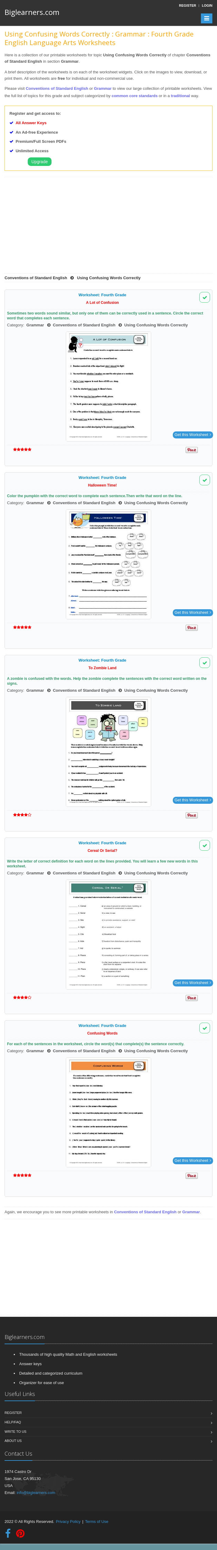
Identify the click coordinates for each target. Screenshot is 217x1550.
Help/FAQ (13, 1422)
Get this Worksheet (193, 434)
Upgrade (39, 161)
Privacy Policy (68, 1521)
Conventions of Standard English (57, 88)
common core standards (135, 95)
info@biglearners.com (36, 1492)
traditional (180, 95)
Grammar (103, 88)
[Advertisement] (106, 227)
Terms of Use (96, 1521)
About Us (13, 1441)
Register (13, 1413)
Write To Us (16, 1431)
